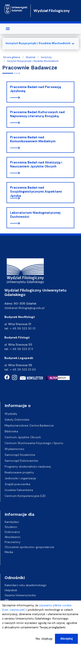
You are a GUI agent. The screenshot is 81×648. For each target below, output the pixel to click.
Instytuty (46, 57)
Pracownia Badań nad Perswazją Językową (35, 89)
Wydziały (11, 414)
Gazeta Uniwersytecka (20, 595)
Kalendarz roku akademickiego (26, 585)
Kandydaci (12, 522)
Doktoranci (12, 532)
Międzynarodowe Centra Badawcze (29, 425)
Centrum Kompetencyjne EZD (25, 496)
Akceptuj (66, 640)
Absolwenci (12, 537)
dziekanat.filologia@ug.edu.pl (24, 308)
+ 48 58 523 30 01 (22, 328)
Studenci (11, 527)
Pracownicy (13, 542)
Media (9, 552)
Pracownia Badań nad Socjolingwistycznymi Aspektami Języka (36, 191)
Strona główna (11, 57)
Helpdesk (11, 590)
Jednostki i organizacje (20, 478)
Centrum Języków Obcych (23, 437)
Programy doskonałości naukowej (28, 466)
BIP (7, 600)
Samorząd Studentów (20, 455)
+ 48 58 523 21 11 (21, 349)
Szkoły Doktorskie (17, 419)
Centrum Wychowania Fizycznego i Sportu (34, 443)
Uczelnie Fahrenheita (19, 490)
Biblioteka (11, 431)
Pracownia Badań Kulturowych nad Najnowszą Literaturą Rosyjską (37, 114)
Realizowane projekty (19, 472)
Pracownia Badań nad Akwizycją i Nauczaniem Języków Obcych (36, 164)
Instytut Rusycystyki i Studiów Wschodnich (33, 61)
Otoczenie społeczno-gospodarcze (29, 547)
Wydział (30, 57)
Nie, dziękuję (44, 640)
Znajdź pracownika (17, 484)
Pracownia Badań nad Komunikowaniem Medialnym (33, 139)
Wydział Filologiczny (52, 10)
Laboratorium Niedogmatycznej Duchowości (35, 215)
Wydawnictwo (14, 449)
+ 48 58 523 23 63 (23, 369)
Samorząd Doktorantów (21, 461)
